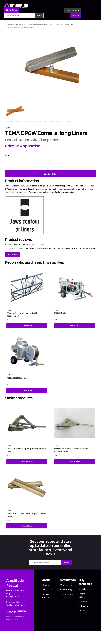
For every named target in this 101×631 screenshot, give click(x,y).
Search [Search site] (39, 15)
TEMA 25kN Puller (61, 313)
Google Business (83, 595)
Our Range (11, 10)
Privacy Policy (66, 589)
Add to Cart (27, 326)
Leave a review (12, 254)
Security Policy (66, 594)
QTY (7, 155)
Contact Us (47, 589)
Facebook (83, 601)
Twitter (82, 610)
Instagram (83, 606)
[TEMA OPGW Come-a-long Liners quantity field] (50, 161)
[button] (72, 10)
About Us (46, 585)
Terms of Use (66, 585)
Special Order (50, 173)
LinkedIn (82, 589)
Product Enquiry (45, 596)
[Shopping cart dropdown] (78, 15)
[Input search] (19, 15)
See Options (75, 461)
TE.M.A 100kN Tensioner (17, 378)
